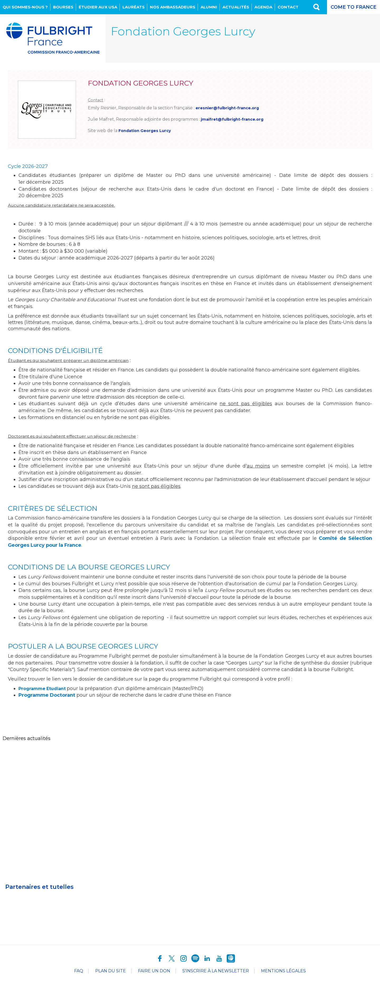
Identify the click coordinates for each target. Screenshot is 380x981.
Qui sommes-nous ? (25, 7)
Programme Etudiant (45, 689)
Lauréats (133, 7)
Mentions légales (283, 972)
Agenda (263, 7)
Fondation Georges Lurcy (147, 131)
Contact (288, 7)
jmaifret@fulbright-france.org (235, 119)
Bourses (63, 7)
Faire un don (154, 972)
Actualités (235, 7)
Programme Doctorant (46, 696)
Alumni (209, 7)
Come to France (353, 7)
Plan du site (110, 972)
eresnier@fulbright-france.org (230, 107)
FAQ (78, 972)
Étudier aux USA (98, 7)
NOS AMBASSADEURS (172, 7)
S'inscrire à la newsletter (215, 972)
